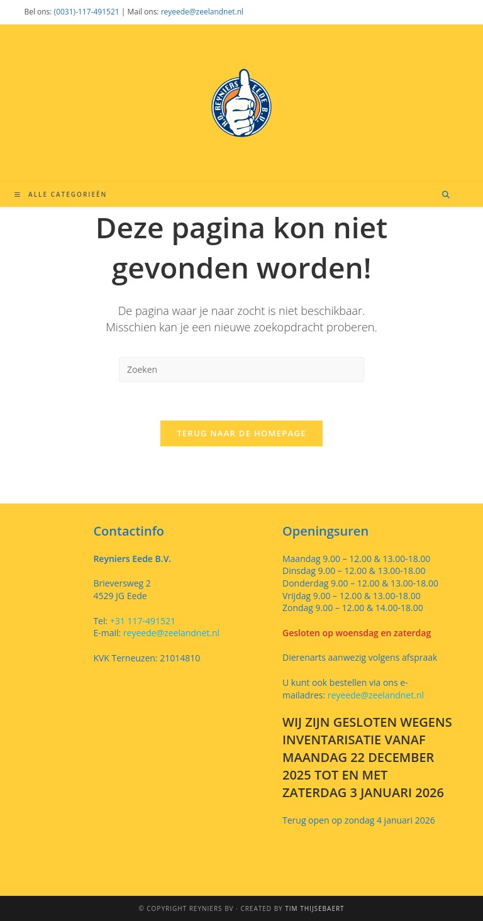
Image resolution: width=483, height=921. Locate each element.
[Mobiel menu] (60, 194)
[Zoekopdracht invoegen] (241, 369)
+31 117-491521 (141, 621)
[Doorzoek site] (446, 195)
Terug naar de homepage (241, 433)
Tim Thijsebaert (314, 908)
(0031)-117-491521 (86, 11)
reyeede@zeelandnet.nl (202, 11)
